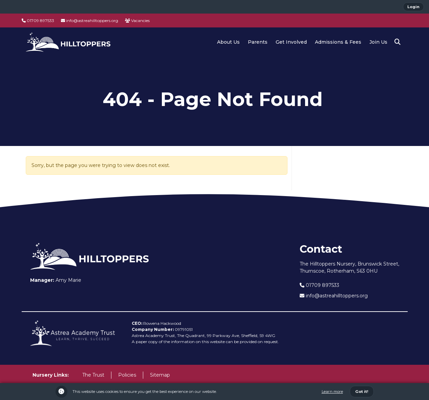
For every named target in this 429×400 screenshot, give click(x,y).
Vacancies (137, 20)
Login (413, 6)
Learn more (332, 391)
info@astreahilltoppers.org (89, 20)
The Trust (93, 375)
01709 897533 (38, 20)
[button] (397, 42)
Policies (127, 375)
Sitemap (160, 375)
